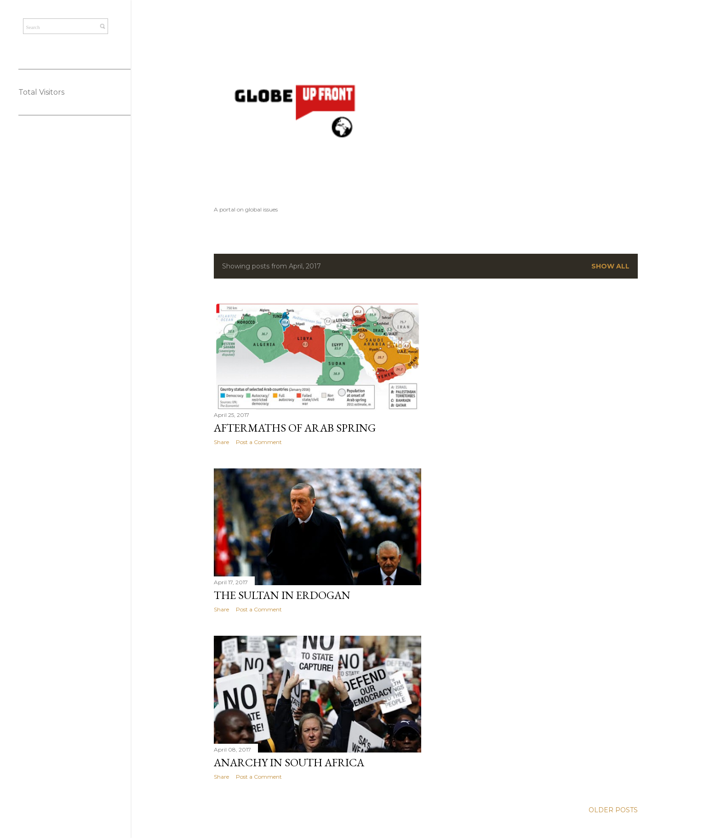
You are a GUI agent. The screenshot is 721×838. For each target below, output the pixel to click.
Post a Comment (259, 442)
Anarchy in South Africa (289, 762)
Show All (610, 266)
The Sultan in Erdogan (282, 595)
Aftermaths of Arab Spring (295, 428)
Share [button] (221, 442)
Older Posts (613, 810)
